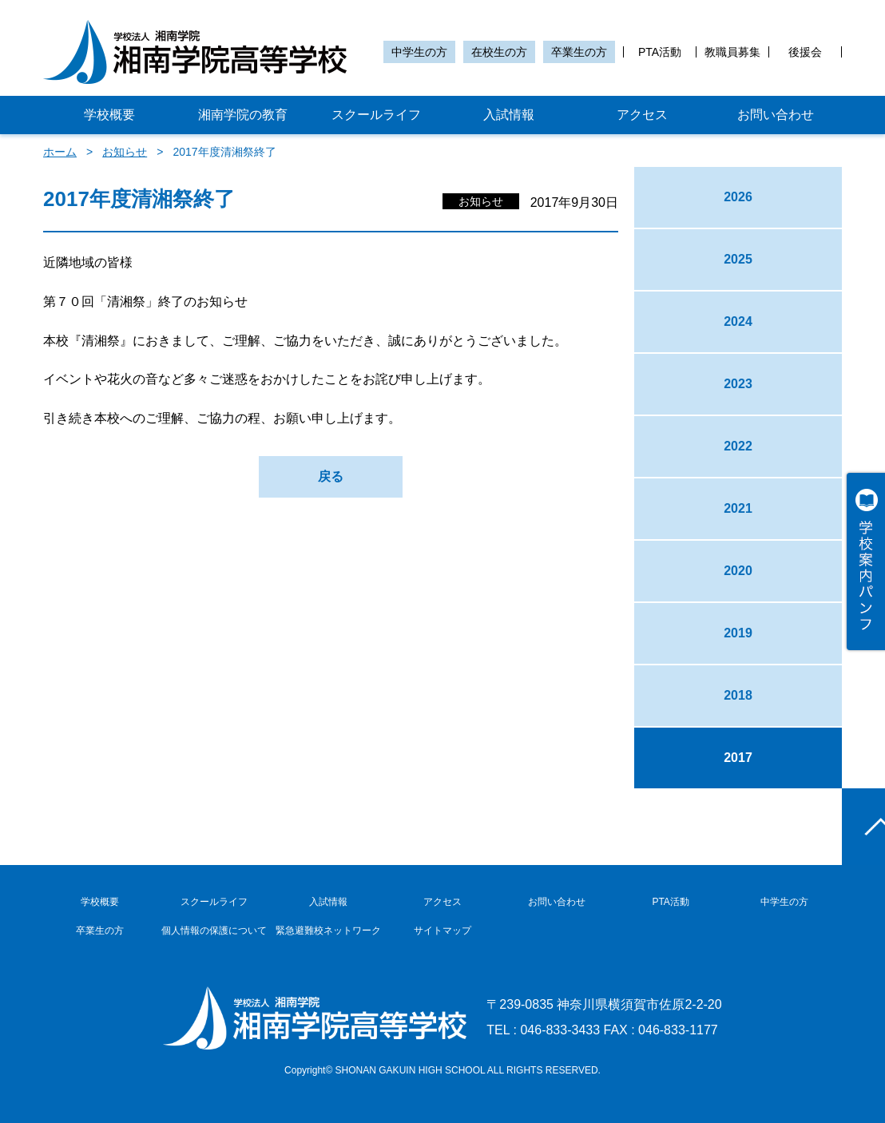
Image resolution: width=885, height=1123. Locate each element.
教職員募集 (732, 52)
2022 (738, 446)
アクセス (642, 114)
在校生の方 (499, 52)
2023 (738, 384)
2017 (738, 757)
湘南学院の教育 (243, 114)
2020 (738, 570)
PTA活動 (659, 52)
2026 (738, 197)
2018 (738, 695)
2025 (738, 259)
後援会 (805, 52)
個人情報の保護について (214, 930)
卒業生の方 (579, 52)
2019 (738, 633)
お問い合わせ (775, 114)
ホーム (60, 151)
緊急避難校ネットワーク (328, 930)
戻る (330, 476)
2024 (738, 321)
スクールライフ (376, 114)
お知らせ (124, 151)
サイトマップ (442, 930)
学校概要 (109, 114)
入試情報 (508, 114)
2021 (738, 508)
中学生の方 (419, 52)
